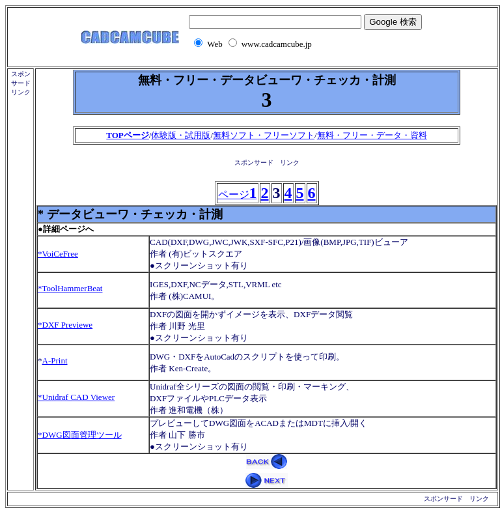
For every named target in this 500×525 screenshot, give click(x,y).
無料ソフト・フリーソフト (263, 135)
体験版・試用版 (180, 135)
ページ (237, 194)
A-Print (55, 360)
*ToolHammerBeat (70, 288)
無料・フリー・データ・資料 (372, 135)
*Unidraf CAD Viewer (76, 397)
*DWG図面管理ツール (80, 435)
